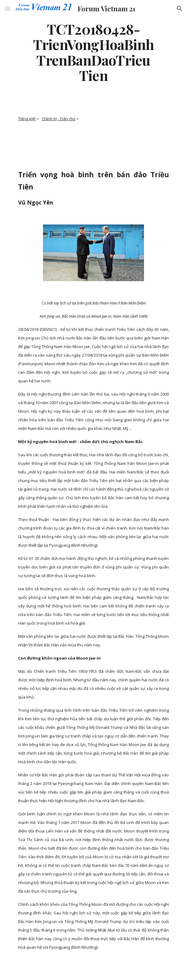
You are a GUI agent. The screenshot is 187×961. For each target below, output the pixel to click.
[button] (7, 8)
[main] (93, 52)
